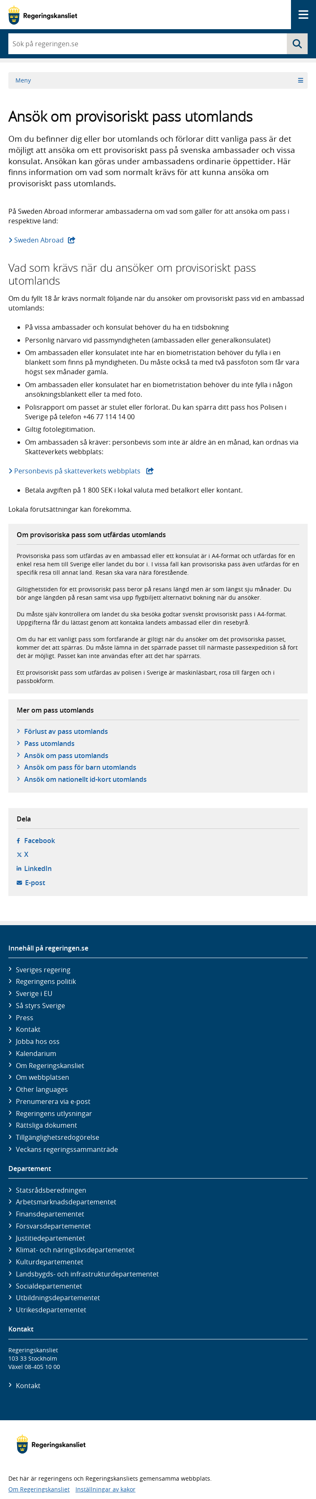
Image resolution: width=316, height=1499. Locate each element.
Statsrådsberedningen (51, 1190)
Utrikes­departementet (51, 1309)
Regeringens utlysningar (54, 1113)
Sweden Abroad (45, 240)
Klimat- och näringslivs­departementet (75, 1249)
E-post (35, 882)
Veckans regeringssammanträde (67, 1149)
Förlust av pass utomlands (66, 731)
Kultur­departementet (49, 1261)
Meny (159, 80)
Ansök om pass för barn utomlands (80, 767)
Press (24, 1017)
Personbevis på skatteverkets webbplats (84, 470)
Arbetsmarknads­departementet (66, 1201)
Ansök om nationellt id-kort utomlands (85, 779)
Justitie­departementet (50, 1238)
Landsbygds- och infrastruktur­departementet (87, 1274)
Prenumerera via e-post (53, 1101)
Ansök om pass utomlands (66, 755)
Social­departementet (49, 1286)
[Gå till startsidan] (42, 15)
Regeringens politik (46, 981)
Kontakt (28, 1029)
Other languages (42, 1089)
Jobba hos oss (38, 1041)
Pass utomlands (49, 743)
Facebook (39, 840)
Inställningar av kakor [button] (105, 1489)
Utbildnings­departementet (58, 1297)
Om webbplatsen (42, 1077)
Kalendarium (36, 1053)
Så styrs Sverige (40, 1005)
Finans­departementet (50, 1214)
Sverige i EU (34, 993)
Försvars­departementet (53, 1226)
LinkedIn (38, 868)
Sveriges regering (43, 969)
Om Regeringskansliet (50, 1065)
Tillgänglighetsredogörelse (57, 1137)
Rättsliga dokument (46, 1125)
